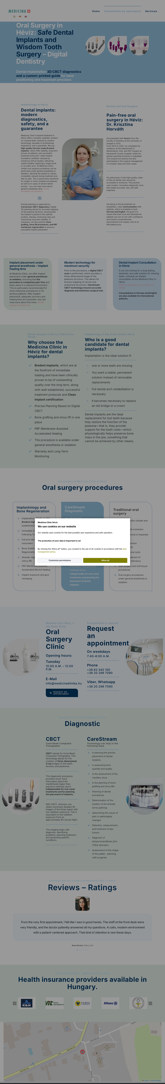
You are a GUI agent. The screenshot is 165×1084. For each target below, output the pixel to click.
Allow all (105, 560)
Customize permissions (60, 560)
